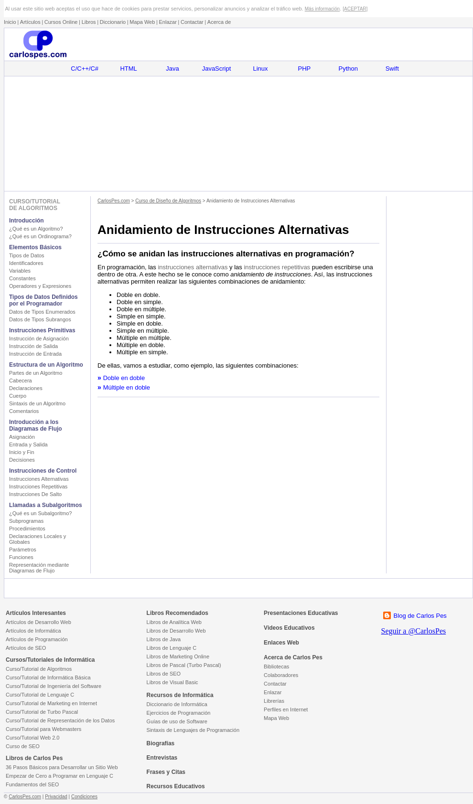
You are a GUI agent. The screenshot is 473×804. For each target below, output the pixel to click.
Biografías (161, 743)
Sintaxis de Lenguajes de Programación (193, 730)
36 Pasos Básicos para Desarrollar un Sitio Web (62, 767)
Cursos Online (61, 22)
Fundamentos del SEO (32, 784)
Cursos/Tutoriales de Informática (50, 659)
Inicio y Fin (21, 452)
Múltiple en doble (126, 387)
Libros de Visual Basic (172, 682)
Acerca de (219, 22)
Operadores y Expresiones (40, 286)
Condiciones (84, 796)
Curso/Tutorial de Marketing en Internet (51, 703)
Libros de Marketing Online (178, 656)
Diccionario (113, 22)
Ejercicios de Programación (179, 713)
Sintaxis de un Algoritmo (37, 403)
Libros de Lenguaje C (172, 648)
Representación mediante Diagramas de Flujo (39, 567)
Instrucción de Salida (33, 346)
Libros (89, 22)
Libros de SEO (164, 674)
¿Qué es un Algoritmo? (36, 229)
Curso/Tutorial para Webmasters (43, 729)
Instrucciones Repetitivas (38, 486)
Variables (20, 271)
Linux (260, 68)
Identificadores (26, 263)
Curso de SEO (23, 746)
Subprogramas (26, 521)
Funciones (21, 557)
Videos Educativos (289, 627)
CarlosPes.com (113, 200)
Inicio (10, 22)
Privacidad (56, 796)
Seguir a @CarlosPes (413, 631)
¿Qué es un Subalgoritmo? (40, 513)
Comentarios (24, 411)
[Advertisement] (238, 133)
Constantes (22, 278)
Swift (392, 68)
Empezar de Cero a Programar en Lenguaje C (59, 776)
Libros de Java (164, 639)
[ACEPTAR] (355, 8)
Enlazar (168, 22)
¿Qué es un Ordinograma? (40, 236)
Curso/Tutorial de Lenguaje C (40, 695)
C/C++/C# (84, 68)
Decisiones (22, 460)
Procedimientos (27, 528)
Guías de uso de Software (177, 721)
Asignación (22, 437)
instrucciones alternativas (192, 267)
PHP (304, 68)
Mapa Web (142, 22)
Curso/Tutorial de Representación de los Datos (60, 720)
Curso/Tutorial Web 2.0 (33, 738)
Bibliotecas (276, 666)
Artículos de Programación (37, 639)
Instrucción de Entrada (35, 354)
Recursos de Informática (180, 695)
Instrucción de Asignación (39, 338)
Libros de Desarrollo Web (176, 631)
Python (348, 68)
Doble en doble (124, 377)
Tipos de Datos (26, 255)
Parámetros (22, 549)
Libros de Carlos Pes (34, 758)
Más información (322, 8)
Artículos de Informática (33, 631)
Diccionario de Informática (177, 704)
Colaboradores (281, 675)
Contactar (192, 22)
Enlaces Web (281, 642)
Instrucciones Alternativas (39, 479)
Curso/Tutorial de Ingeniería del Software (53, 686)
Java (172, 68)
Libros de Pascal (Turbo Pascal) (184, 665)
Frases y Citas (166, 772)
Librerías (274, 701)
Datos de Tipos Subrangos (40, 319)
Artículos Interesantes (36, 613)
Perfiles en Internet (286, 709)
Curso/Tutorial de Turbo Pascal (42, 712)
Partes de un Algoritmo (35, 373)
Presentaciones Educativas (301, 613)
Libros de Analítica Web (174, 622)
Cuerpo (17, 396)
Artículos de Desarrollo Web (38, 622)
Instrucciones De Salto (35, 494)
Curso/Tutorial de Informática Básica (48, 677)
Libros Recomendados (177, 613)
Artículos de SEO (26, 648)
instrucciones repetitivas (277, 267)
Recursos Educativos (176, 786)
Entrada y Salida (28, 444)
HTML (128, 68)
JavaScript (216, 68)
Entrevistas (162, 757)
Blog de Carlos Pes (420, 615)
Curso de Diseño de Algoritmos (168, 200)
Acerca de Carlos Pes (293, 657)
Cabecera (20, 380)
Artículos (30, 22)
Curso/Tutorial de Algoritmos (39, 669)
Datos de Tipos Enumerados (42, 312)
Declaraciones (26, 388)
